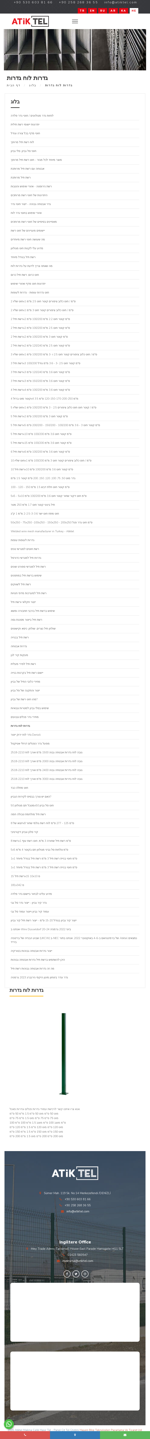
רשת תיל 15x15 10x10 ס (25, 876)
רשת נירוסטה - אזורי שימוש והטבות (31, 186)
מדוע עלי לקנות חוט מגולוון (27, 248)
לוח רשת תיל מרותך (22, 142)
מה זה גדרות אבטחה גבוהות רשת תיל (32, 968)
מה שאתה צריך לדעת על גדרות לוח (32, 266)
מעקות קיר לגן (19, 655)
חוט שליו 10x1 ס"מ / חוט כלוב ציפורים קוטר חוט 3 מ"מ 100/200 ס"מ (51, 460)
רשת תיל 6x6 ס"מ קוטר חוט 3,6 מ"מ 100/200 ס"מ (40, 452)
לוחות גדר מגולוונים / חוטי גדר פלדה (32, 116)
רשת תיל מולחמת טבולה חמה (28, 814)
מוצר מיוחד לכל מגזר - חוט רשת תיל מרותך (36, 160)
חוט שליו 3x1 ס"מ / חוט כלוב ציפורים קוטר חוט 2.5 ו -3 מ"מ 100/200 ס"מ (54, 354)
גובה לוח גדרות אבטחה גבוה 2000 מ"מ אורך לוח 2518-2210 (46, 761)
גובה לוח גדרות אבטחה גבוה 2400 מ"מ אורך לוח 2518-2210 (46, 770)
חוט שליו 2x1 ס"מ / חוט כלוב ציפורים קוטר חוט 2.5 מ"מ (43, 301)
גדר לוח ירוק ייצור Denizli (26, 735)
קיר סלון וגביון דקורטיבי (24, 832)
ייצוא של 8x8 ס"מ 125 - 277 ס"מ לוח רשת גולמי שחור (42, 823)
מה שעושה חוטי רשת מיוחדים (28, 239)
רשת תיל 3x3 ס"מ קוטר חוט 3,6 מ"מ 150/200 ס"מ (40, 381)
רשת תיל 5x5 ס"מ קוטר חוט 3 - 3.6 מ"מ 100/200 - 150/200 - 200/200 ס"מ (55, 425)
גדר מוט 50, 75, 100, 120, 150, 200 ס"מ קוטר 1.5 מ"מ (43, 478)
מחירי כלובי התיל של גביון (25, 682)
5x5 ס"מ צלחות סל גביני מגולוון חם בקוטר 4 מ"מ (39, 850)
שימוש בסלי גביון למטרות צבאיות (30, 708)
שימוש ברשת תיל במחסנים (26, 575)
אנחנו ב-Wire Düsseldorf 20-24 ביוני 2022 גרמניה (41, 929)
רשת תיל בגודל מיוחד (23, 257)
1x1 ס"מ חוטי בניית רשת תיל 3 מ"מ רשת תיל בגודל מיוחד (44, 858)
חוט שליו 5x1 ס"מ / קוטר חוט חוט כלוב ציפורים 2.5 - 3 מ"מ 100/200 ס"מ (53, 407)
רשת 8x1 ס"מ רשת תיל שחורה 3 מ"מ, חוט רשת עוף (41, 841)
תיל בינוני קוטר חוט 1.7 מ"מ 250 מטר (33, 505)
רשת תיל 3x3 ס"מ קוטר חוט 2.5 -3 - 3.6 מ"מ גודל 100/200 (45, 363)
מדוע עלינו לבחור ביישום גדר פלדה (31, 894)
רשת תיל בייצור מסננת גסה (26, 620)
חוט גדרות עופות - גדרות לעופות (30, 292)
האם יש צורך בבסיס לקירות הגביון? (31, 797)
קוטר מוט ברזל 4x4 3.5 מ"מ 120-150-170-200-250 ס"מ (44, 399)
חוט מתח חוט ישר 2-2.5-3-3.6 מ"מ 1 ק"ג (35, 514)
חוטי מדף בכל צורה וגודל (25, 133)
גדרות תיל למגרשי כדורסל (26, 558)
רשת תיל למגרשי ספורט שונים (28, 567)
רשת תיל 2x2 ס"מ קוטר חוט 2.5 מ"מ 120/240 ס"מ (40, 345)
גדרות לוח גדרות (20, 726)
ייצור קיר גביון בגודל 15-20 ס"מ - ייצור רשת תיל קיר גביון (44, 920)
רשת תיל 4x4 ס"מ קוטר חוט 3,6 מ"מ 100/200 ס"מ (40, 390)
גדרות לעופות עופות (22, 540)
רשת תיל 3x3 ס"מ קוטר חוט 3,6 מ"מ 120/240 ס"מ (40, 372)
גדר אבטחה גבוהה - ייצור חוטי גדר (31, 204)
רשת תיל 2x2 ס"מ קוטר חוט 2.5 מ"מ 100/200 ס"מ (40, 328)
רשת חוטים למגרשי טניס (25, 549)
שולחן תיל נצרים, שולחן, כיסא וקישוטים (33, 628)
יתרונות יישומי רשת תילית (25, 124)
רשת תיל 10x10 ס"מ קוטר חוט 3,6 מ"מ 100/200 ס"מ (42, 469)
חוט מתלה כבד (19, 788)
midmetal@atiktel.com (77, 1261)
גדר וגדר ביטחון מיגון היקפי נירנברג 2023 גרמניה (39, 977)
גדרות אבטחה (19, 646)
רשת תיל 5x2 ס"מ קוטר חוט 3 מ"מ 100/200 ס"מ (39, 416)
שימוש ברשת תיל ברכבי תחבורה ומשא (33, 611)
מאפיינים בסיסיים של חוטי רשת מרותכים (34, 222)
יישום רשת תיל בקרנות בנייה (27, 673)
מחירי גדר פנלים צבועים (25, 717)
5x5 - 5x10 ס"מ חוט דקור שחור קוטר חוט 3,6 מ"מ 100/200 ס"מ (49, 496)
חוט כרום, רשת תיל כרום (25, 275)
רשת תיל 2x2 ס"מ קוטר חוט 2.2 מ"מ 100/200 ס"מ (40, 319)
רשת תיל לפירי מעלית (23, 664)
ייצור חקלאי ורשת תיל (23, 602)
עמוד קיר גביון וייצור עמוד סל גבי (30, 911)
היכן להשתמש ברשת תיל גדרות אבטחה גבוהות (38, 960)
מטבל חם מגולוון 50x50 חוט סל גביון (32, 805)
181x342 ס (17, 885)
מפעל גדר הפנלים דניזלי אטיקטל (30, 743)
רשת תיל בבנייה (20, 637)
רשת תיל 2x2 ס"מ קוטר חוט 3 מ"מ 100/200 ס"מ (39, 337)
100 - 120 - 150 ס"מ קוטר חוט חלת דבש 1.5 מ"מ (40, 487)
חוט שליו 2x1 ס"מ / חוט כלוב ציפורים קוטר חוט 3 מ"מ (42, 310)
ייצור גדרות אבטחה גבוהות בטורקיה (31, 951)
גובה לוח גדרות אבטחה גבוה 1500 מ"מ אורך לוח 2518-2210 (46, 752)
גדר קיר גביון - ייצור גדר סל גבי (29, 903)
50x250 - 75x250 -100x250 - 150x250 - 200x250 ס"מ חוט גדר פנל (51, 522)
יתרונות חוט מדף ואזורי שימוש (28, 284)
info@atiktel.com (78, 1211)
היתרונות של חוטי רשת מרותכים (29, 195)
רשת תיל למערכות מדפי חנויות (28, 593)
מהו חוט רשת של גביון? (24, 699)
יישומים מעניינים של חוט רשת (28, 230)
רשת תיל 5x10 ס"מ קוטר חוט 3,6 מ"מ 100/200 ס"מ (41, 434)
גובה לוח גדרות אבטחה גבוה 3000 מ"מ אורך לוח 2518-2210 (46, 779)
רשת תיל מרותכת (21, 177)
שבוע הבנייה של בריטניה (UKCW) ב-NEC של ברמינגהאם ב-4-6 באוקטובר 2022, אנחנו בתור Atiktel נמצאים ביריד (74, 940)
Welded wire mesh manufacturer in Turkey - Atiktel (42, 531)
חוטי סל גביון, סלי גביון (23, 151)
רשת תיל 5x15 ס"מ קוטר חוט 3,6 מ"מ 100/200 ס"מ (41, 443)
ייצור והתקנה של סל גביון (25, 690)
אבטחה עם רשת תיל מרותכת (27, 169)
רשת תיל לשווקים (21, 584)
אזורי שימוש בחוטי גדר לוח (26, 213)
